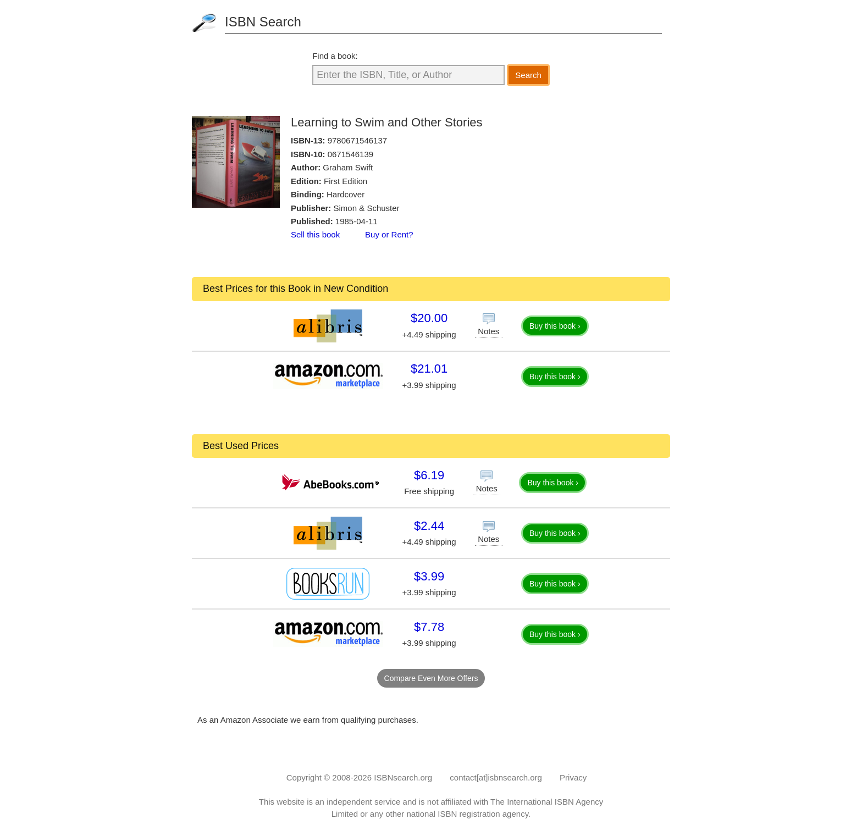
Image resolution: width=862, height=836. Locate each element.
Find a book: (335, 55)
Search (528, 75)
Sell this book (315, 234)
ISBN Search (263, 21)
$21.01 (429, 368)
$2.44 (429, 526)
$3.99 (429, 576)
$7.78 (429, 627)
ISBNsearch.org (403, 777)
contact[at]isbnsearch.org (496, 777)
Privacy (573, 777)
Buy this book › (555, 326)
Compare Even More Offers (431, 678)
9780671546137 (357, 140)
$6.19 (429, 475)
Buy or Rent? (389, 234)
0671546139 (350, 154)
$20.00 (429, 318)
